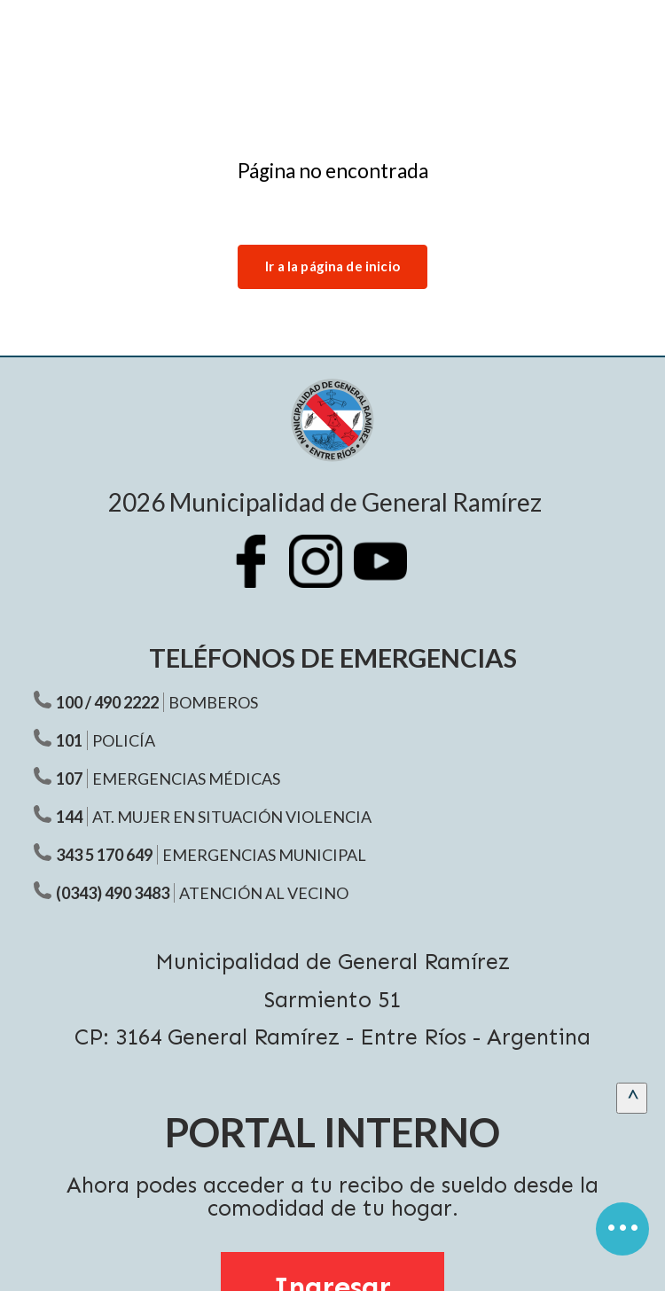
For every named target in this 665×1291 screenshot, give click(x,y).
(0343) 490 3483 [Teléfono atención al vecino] (112, 893)
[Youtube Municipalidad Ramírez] (389, 574)
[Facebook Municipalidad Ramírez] (259, 574)
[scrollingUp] (631, 1098)
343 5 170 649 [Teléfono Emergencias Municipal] (104, 855)
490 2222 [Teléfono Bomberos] (126, 702)
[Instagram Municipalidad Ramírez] (324, 574)
